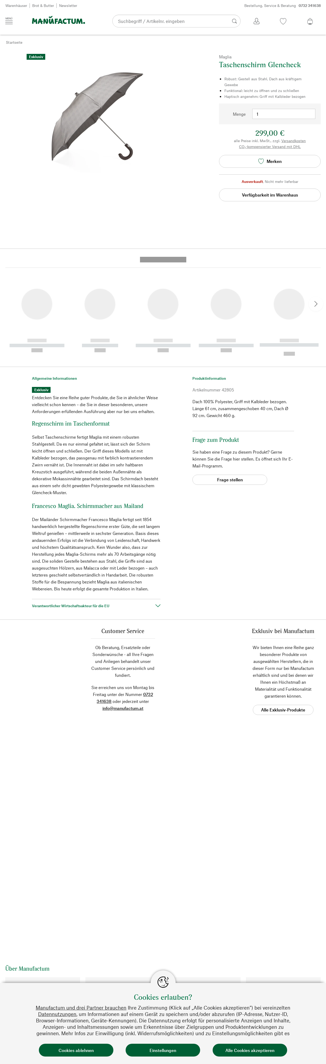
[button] (9, 193)
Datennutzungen (57, 1014)
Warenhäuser (16, 5)
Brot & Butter (43, 5)
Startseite (14, 42)
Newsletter (68, 5)
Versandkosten (293, 140)
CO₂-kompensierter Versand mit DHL (270, 146)
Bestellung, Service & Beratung (282, 5)
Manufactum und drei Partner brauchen (81, 1008)
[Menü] (9, 20)
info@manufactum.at (122, 607)
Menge (239, 114)
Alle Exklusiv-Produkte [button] (283, 609)
